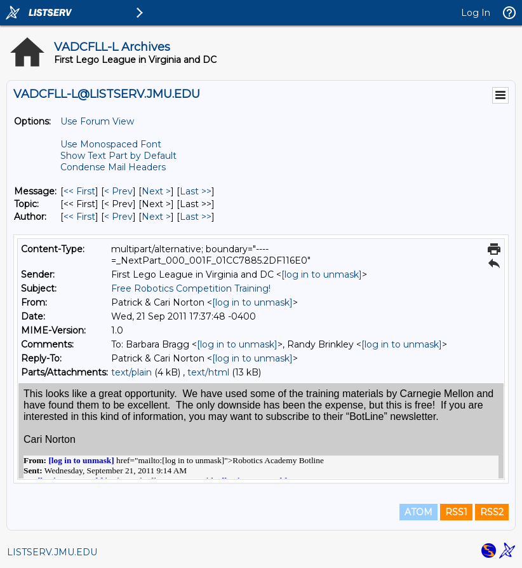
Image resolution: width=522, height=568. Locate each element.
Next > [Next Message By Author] (156, 216)
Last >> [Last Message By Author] (195, 216)
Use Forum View (97, 121)
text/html (208, 372)
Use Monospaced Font (110, 144)
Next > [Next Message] (156, 191)
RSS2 (492, 512)
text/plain (131, 372)
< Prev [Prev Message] (118, 191)
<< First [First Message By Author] (79, 216)
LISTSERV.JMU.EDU (52, 552)
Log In (475, 12)
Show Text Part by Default (118, 155)
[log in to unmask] (321, 274)
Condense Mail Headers (113, 167)
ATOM (418, 512)
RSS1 (456, 512)
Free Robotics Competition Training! (191, 288)
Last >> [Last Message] (195, 191)
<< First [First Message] (79, 191)
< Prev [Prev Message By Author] (118, 216)
